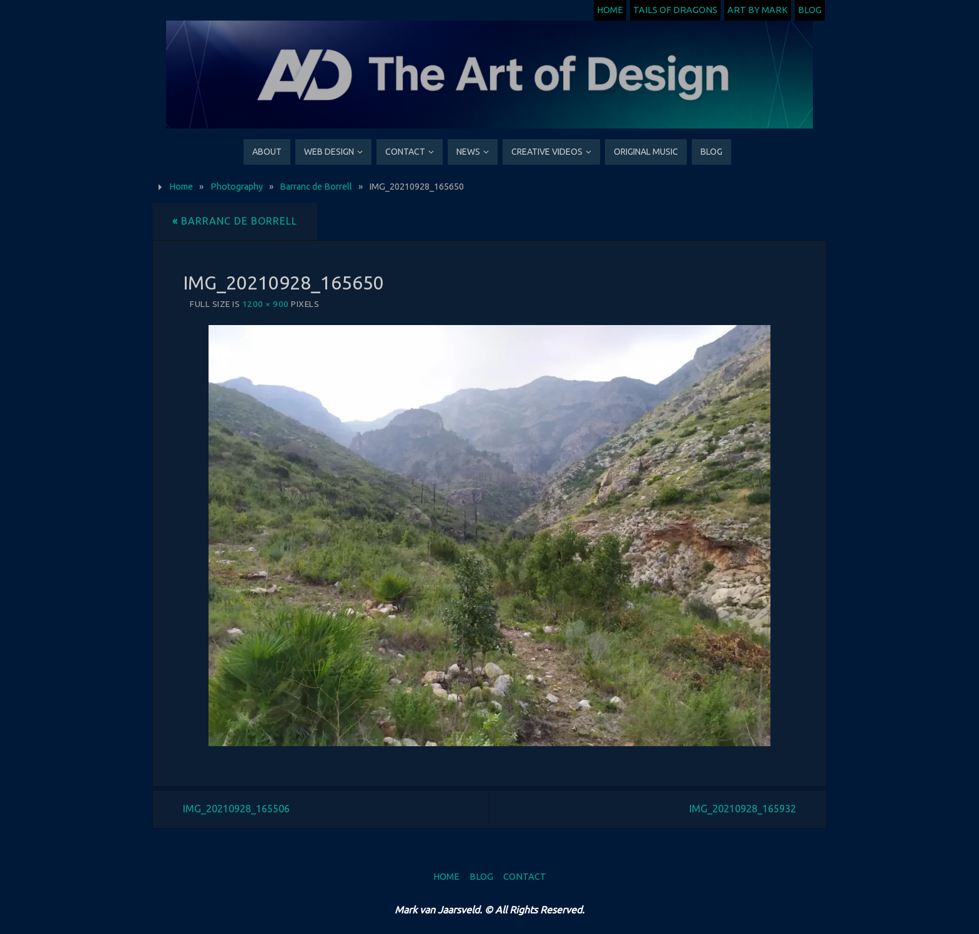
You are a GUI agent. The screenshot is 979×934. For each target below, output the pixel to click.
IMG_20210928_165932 (742, 808)
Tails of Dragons (675, 10)
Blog (810, 10)
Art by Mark (757, 10)
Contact (524, 877)
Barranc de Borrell (316, 187)
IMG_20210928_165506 (236, 808)
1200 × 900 (265, 304)
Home (610, 10)
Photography (236, 187)
